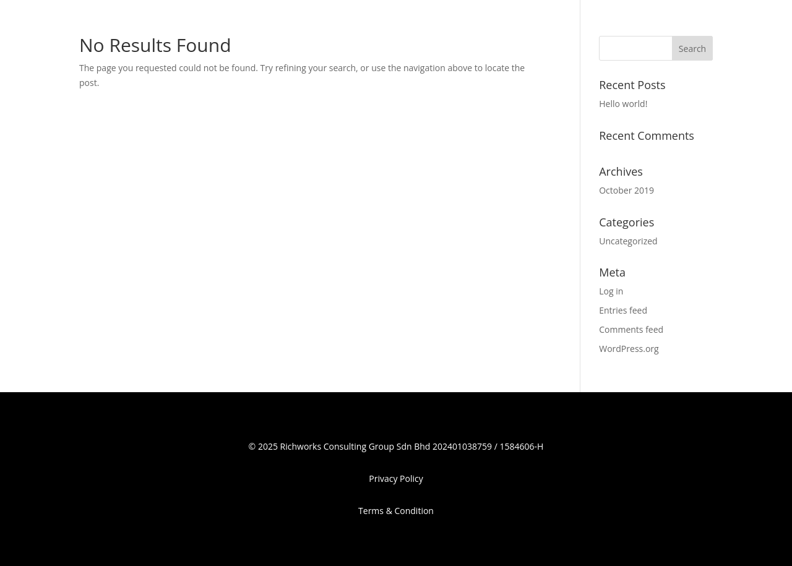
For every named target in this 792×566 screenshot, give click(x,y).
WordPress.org (628, 348)
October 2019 (626, 190)
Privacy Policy (396, 478)
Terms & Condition (396, 511)
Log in (611, 291)
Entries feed (623, 310)
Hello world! (623, 103)
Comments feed (631, 329)
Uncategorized (628, 241)
